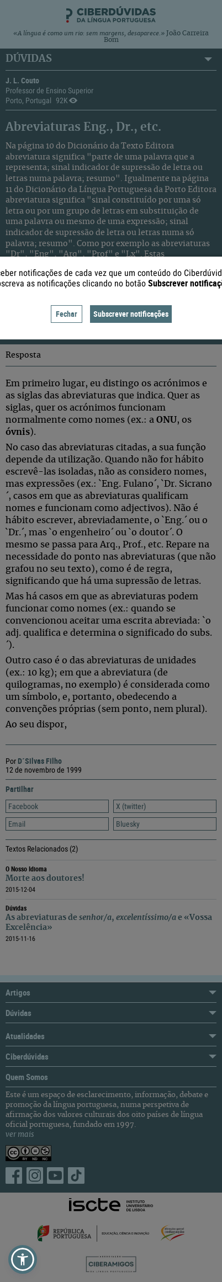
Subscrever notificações (130, 313)
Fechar (66, 313)
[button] (22, 1259)
